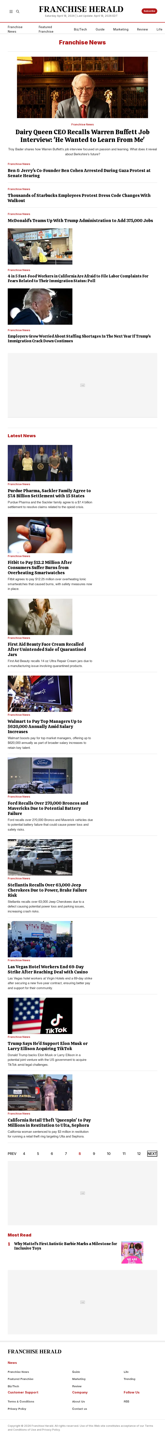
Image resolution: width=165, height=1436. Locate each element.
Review (142, 29)
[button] (11, 11)
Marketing (120, 29)
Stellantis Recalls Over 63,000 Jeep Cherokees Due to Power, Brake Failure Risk (47, 890)
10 (109, 1153)
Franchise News (15, 29)
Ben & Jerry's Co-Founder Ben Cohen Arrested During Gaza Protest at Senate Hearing (79, 173)
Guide (100, 29)
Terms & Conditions (21, 1401)
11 (123, 1153)
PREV (12, 1153)
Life (159, 29)
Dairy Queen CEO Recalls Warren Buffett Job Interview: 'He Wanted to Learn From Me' (82, 136)
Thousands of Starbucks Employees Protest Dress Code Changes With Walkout (79, 198)
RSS (126, 1401)
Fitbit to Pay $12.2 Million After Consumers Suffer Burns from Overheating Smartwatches (40, 568)
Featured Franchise (46, 29)
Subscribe (149, 11)
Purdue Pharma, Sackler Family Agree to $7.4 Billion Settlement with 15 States (49, 493)
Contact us (79, 1408)
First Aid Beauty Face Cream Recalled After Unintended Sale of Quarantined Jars (47, 649)
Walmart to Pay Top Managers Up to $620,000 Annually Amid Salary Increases (45, 726)
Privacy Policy (17, 1408)
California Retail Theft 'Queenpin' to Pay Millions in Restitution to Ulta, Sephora (49, 1122)
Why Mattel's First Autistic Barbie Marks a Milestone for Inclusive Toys (65, 1246)
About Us (78, 1401)
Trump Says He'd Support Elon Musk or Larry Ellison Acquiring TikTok (48, 1046)
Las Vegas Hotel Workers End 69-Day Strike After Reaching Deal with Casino (48, 969)
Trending (129, 1379)
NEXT (152, 1153)
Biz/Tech (80, 29)
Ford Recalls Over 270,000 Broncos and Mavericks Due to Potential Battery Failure (48, 808)
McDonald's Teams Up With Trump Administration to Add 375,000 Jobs (80, 220)
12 (139, 1153)
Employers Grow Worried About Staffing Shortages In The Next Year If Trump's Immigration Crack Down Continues (79, 338)
